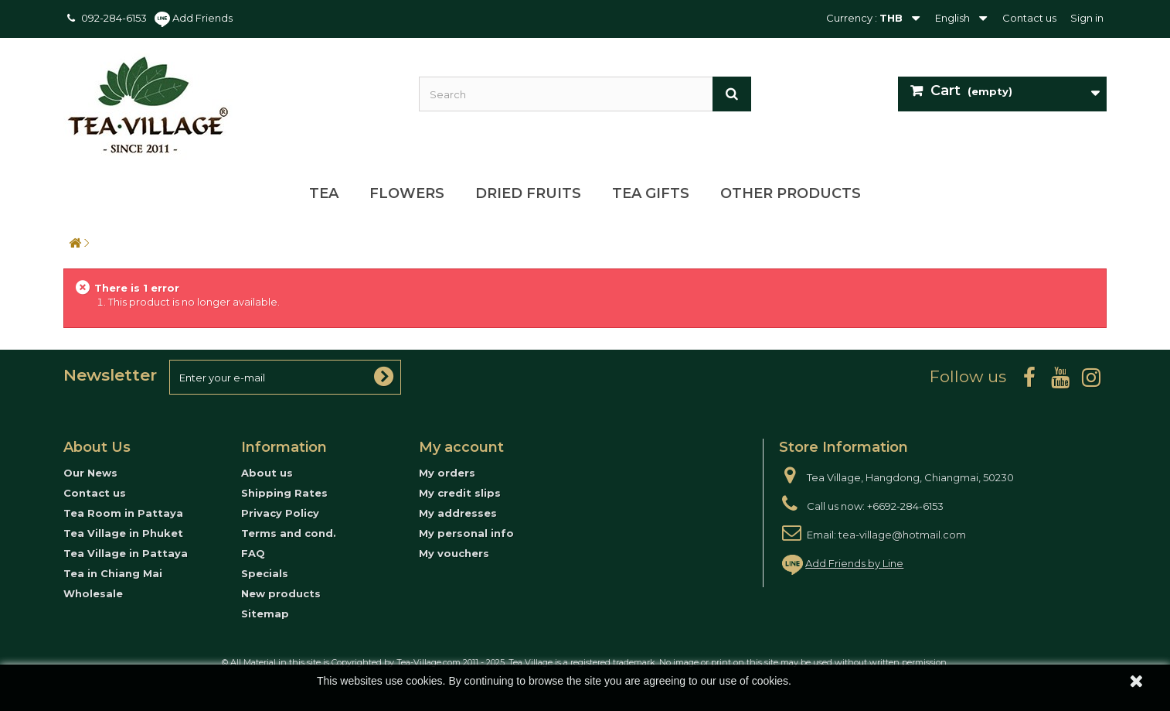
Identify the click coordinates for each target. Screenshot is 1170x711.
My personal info (466, 533)
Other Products (790, 193)
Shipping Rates (284, 493)
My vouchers (454, 553)
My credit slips (460, 493)
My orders (447, 473)
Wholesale (93, 593)
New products (281, 593)
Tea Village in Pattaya (125, 553)
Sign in (1087, 18)
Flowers (406, 193)
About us (267, 473)
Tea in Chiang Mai (112, 573)
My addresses (458, 513)
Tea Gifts (650, 193)
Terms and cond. (288, 533)
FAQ (253, 553)
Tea (323, 193)
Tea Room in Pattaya (123, 513)
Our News (90, 473)
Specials (264, 573)
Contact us (1029, 18)
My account (461, 447)
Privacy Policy (280, 513)
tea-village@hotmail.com (902, 534)
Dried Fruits (528, 193)
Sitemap (265, 613)
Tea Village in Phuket (123, 533)
